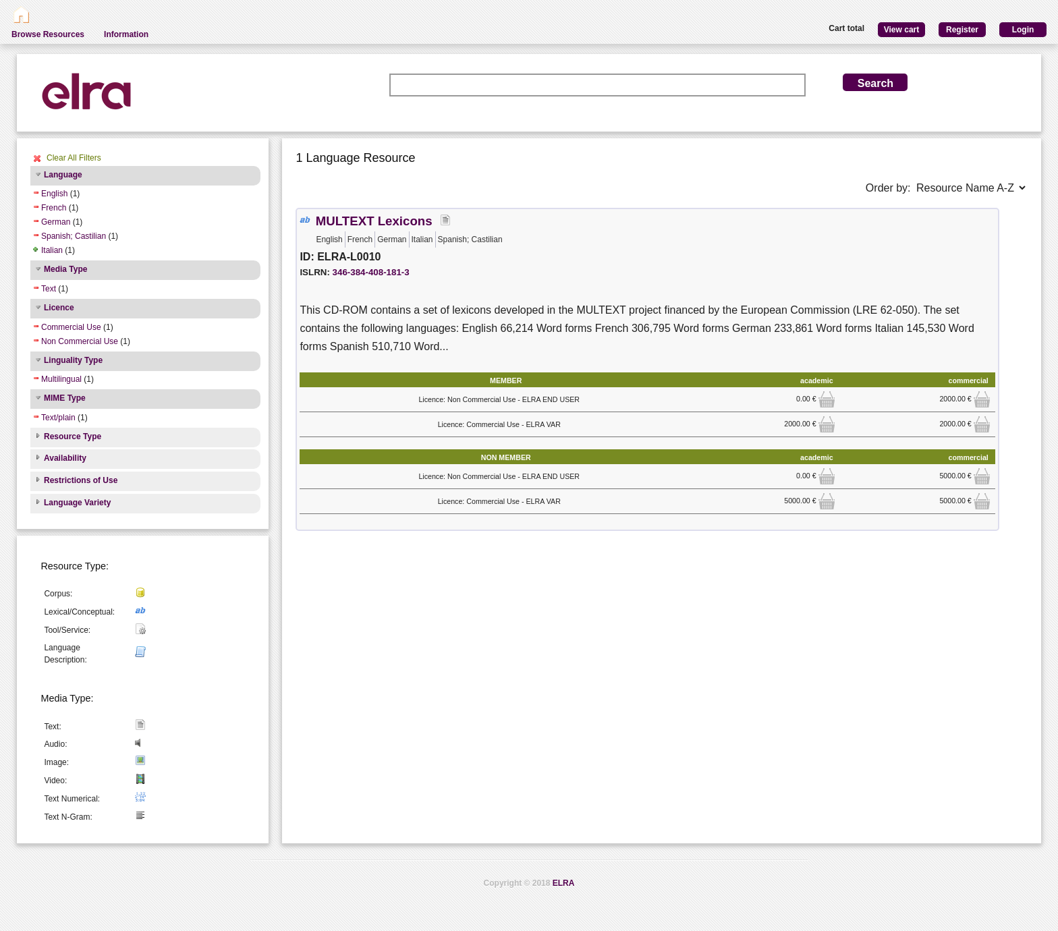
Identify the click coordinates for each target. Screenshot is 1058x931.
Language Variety (77, 502)
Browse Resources (47, 34)
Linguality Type (73, 360)
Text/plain (58, 417)
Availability (65, 458)
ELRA (564, 883)
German (55, 222)
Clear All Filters (74, 158)
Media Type (65, 269)
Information (126, 34)
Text (48, 288)
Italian (52, 250)
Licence (59, 307)
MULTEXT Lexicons (374, 221)
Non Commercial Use (79, 341)
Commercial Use (71, 327)
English (54, 193)
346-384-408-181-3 (371, 272)
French (53, 208)
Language (63, 174)
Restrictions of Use (80, 480)
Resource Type (72, 436)
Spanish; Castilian (73, 236)
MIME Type (65, 398)
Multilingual (61, 379)
